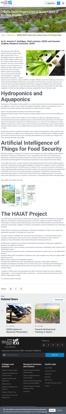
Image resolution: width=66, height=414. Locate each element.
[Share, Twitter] (21, 289)
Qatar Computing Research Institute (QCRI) (31, 377)
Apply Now (50, 3)
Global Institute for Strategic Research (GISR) (31, 387)
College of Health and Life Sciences (9, 388)
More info (44, 411)
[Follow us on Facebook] (48, 345)
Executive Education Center (53, 383)
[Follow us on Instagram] (58, 345)
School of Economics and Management (9, 396)
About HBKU (48, 368)
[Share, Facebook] (16, 289)
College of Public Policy (9, 392)
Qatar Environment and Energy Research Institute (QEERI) (32, 382)
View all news (59, 300)
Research (48, 377)
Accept (52, 410)
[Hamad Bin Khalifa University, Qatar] (6, 3)
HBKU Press (48, 380)
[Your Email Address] (27, 355)
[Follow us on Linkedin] (44, 345)
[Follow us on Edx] (62, 345)
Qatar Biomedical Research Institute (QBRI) (31, 371)
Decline (59, 410)
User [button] (58, 3)
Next (63, 311)
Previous (2, 311)
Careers (47, 386)
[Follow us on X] (53, 345)
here (19, 278)
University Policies (50, 371)
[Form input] (54, 355)
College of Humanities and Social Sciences (9, 374)
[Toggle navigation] (63, 3)
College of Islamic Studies (9, 370)
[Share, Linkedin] (11, 289)
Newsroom (11, 35)
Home (3, 35)
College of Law (6, 384)
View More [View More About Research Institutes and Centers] (26, 391)
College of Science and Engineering (9, 380)
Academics (48, 374)
